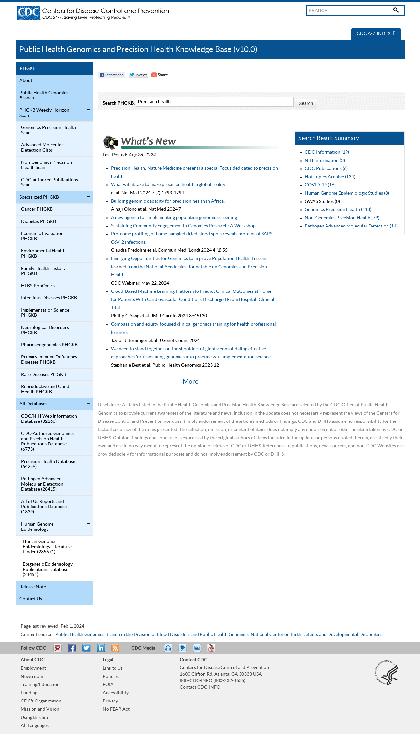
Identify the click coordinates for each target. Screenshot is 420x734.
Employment (33, 668)
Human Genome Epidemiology (37, 527)
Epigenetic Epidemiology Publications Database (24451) (48, 569)
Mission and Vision (40, 709)
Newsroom (32, 676)
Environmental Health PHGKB (43, 254)
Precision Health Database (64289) (48, 464)
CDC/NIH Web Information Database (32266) (49, 419)
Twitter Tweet (138, 75)
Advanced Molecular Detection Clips (42, 148)
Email (57, 651)
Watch (183, 651)
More (190, 381)
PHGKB (28, 68)
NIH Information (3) (325, 160)
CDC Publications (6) (326, 168)
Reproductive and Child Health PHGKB (45, 389)
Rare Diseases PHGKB (43, 374)
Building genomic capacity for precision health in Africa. (168, 201)
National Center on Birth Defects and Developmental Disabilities (316, 634)
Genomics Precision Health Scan (48, 130)
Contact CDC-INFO (200, 687)
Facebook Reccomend (111, 75)
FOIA (108, 684)
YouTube (214, 651)
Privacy (110, 701)
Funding (29, 693)
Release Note (32, 587)
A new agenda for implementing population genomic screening (174, 217)
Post (100, 651)
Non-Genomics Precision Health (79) (342, 218)
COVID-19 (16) (320, 185)
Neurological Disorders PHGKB (45, 330)
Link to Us (113, 668)
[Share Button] (159, 75)
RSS (115, 651)
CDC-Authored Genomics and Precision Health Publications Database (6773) (47, 441)
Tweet (87, 651)
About (25, 80)
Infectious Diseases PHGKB (49, 298)
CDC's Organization (41, 701)
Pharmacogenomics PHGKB (49, 345)
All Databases (33, 404)
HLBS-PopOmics (38, 286)
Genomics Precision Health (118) (338, 209)
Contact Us (30, 599)
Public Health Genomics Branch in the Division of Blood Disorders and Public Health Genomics (152, 634)
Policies (111, 676)
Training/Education (40, 684)
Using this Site (35, 717)
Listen (168, 651)
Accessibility (116, 693)
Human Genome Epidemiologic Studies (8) (347, 193)
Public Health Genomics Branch (43, 95)
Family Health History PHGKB (43, 271)
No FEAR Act (116, 709)
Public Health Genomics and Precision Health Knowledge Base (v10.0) (138, 49)
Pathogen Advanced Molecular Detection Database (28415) (42, 484)
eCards (198, 651)
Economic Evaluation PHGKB (42, 236)
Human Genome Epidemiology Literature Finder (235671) (47, 546)
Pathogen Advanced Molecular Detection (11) (351, 226)
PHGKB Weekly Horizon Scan (44, 113)
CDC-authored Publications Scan (49, 182)
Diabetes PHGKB (38, 221)
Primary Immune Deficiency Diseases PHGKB (49, 360)
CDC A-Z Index (376, 34)
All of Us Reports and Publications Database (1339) (44, 506)
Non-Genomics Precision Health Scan (46, 165)
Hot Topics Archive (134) (330, 177)
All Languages (35, 725)
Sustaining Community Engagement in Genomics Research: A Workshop (183, 226)
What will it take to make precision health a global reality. (168, 185)
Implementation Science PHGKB (45, 313)
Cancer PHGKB (37, 209)
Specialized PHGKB (39, 197)
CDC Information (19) (327, 152)
